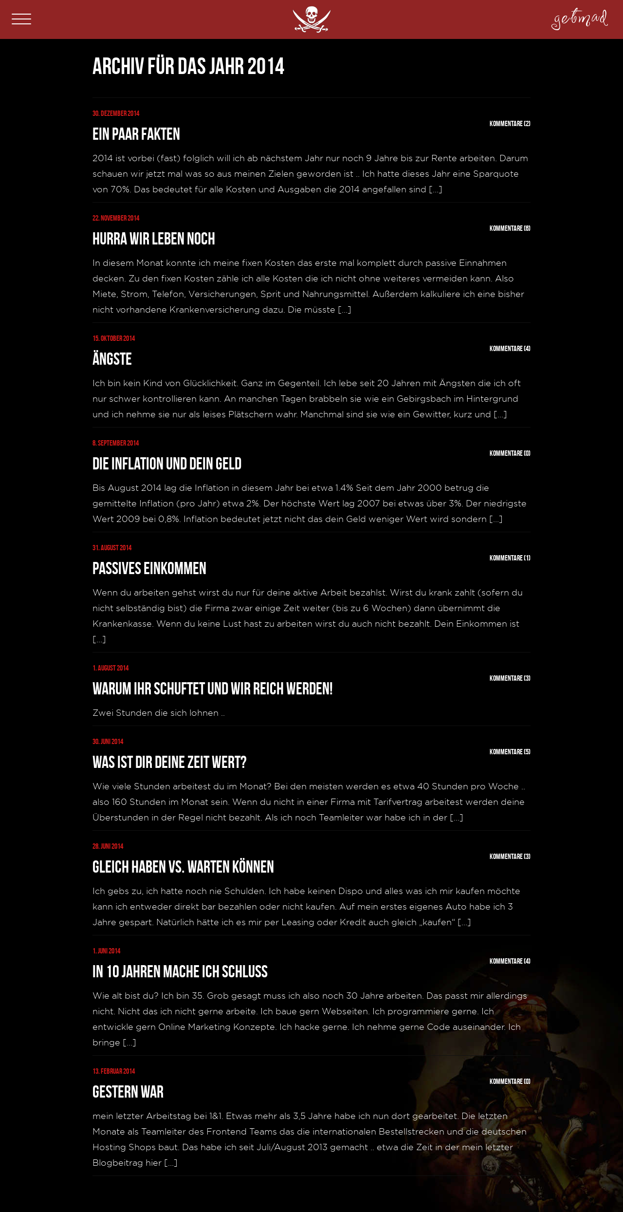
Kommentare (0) (510, 453)
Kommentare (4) (510, 348)
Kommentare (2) (510, 123)
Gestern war (128, 1091)
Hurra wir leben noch (153, 238)
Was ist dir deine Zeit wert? (169, 762)
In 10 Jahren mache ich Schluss (180, 971)
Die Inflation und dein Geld (166, 463)
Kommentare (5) (510, 751)
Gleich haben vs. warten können (183, 867)
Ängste (112, 359)
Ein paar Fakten (136, 134)
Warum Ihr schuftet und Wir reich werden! (212, 688)
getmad (580, 13)
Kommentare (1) (510, 558)
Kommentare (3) (510, 678)
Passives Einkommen (149, 568)
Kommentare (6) (510, 228)
